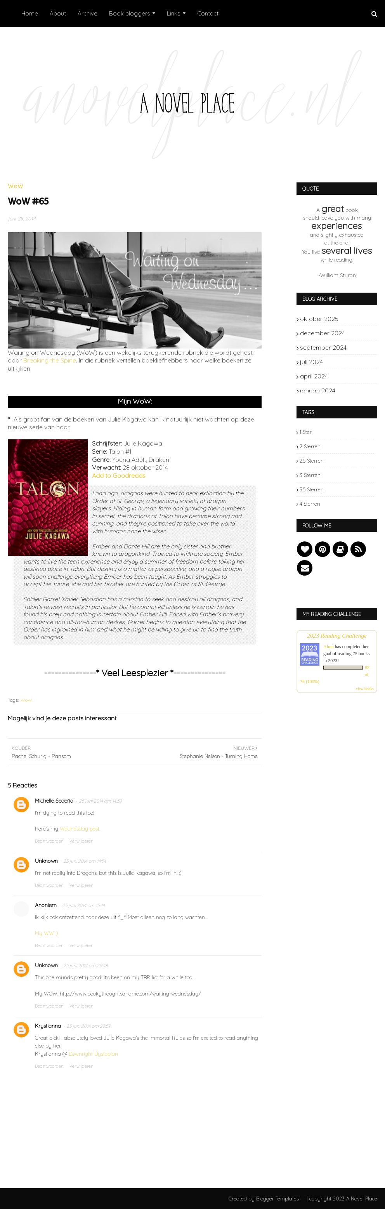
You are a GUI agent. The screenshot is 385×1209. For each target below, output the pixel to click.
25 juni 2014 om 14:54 (84, 861)
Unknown (46, 860)
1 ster (306, 432)
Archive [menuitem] (87, 13)
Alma (328, 646)
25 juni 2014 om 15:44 (83, 905)
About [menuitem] (58, 13)
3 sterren (310, 475)
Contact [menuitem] (208, 13)
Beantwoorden (49, 841)
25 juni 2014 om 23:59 (88, 1026)
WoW (26, 700)
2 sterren (310, 446)
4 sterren (310, 504)
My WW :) (46, 933)
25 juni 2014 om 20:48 (85, 965)
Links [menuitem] (173, 13)
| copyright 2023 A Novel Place (342, 1198)
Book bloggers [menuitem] (129, 13)
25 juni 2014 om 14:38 (100, 801)
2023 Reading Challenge (337, 635)
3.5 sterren (312, 489)
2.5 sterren (312, 461)
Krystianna (48, 1025)
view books (365, 689)
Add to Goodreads (119, 475)
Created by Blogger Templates (264, 1198)
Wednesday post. (80, 829)
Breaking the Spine (49, 360)
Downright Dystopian (93, 1054)
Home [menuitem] (29, 13)
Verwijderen (81, 841)
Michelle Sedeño (54, 800)
